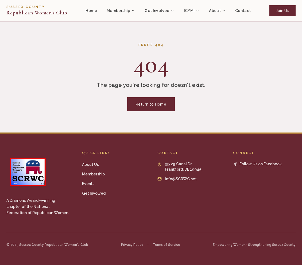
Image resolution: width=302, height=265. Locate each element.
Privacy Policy (132, 245)
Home (91, 11)
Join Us (282, 11)
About (217, 11)
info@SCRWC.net (181, 179)
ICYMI (192, 11)
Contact (243, 11)
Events (88, 184)
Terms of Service (166, 245)
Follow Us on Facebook (257, 164)
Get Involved (159, 11)
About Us (90, 164)
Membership (121, 11)
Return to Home (151, 104)
